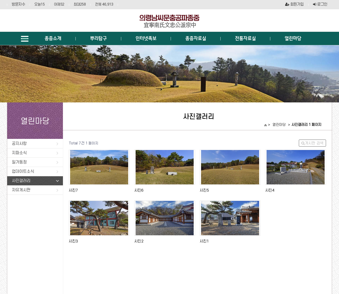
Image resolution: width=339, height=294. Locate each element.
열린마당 (279, 125)
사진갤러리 (35, 181)
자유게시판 (35, 190)
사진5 (204, 190)
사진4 (269, 190)
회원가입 (294, 4)
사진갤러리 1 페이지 (306, 125)
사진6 (138, 190)
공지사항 (35, 143)
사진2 (138, 241)
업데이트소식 (35, 171)
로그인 (320, 4)
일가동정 (35, 162)
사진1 (204, 241)
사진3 (73, 241)
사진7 (73, 190)
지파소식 (35, 153)
